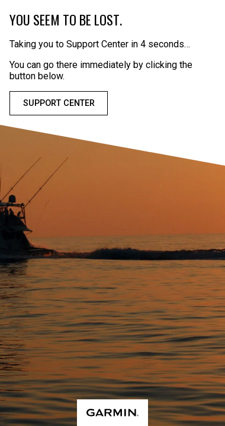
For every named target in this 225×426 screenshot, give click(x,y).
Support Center (59, 103)
